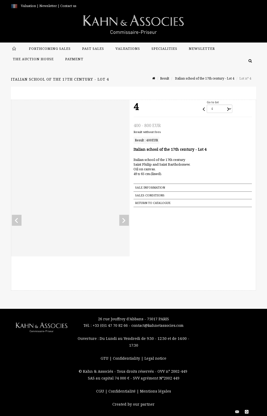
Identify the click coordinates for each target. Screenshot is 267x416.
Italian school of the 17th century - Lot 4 (204, 78)
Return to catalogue (153, 203)
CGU (100, 391)
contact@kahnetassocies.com (157, 325)
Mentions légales (155, 391)
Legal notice (155, 358)
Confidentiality (127, 358)
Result (164, 78)
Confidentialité (122, 391)
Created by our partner (133, 404)
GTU (105, 358)
